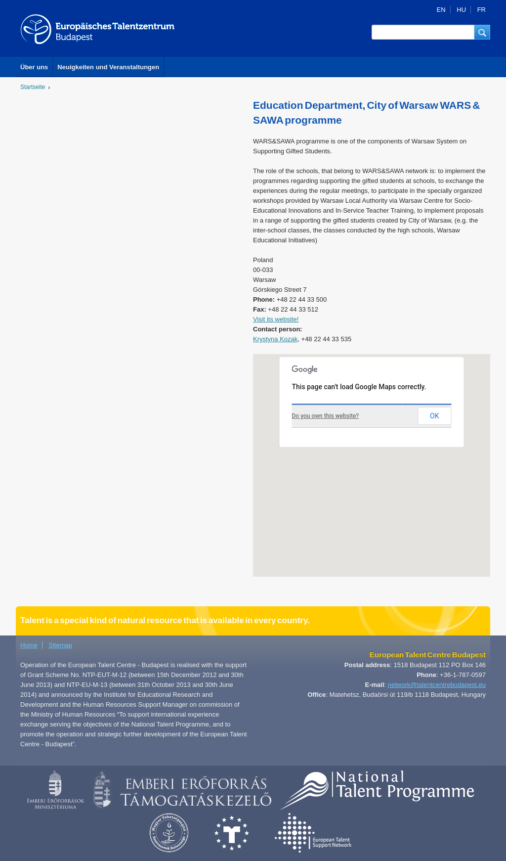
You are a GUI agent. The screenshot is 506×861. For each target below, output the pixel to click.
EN (441, 9)
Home (29, 645)
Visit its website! (275, 319)
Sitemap (60, 645)
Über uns (34, 67)
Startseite (32, 87)
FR (481, 9)
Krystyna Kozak (275, 339)
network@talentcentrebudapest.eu (437, 684)
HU (461, 9)
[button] (482, 32)
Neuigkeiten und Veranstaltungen (108, 67)
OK (434, 416)
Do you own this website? (325, 415)
